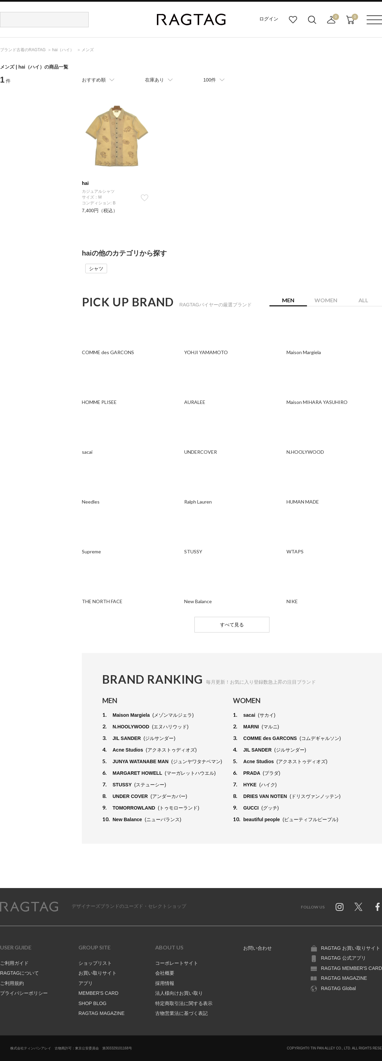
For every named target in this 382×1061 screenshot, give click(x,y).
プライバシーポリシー (24, 993)
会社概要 (164, 973)
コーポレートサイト (176, 963)
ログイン (268, 18)
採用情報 (164, 983)
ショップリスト (95, 963)
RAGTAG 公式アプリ (343, 958)
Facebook (377, 906)
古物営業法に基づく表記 (181, 1013)
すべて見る (232, 624)
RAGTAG (29, 907)
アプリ (85, 983)
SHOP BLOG (92, 1003)
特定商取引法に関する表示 (183, 1003)
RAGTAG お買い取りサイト (350, 948)
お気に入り (293, 19)
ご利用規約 (12, 983)
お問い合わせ (257, 948)
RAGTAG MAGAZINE (101, 1013)
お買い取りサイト (97, 973)
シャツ (96, 268)
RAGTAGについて (19, 973)
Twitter (358, 906)
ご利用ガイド (14, 963)
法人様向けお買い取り (179, 993)
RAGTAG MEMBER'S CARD (351, 968)
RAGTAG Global (338, 988)
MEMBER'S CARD (98, 993)
